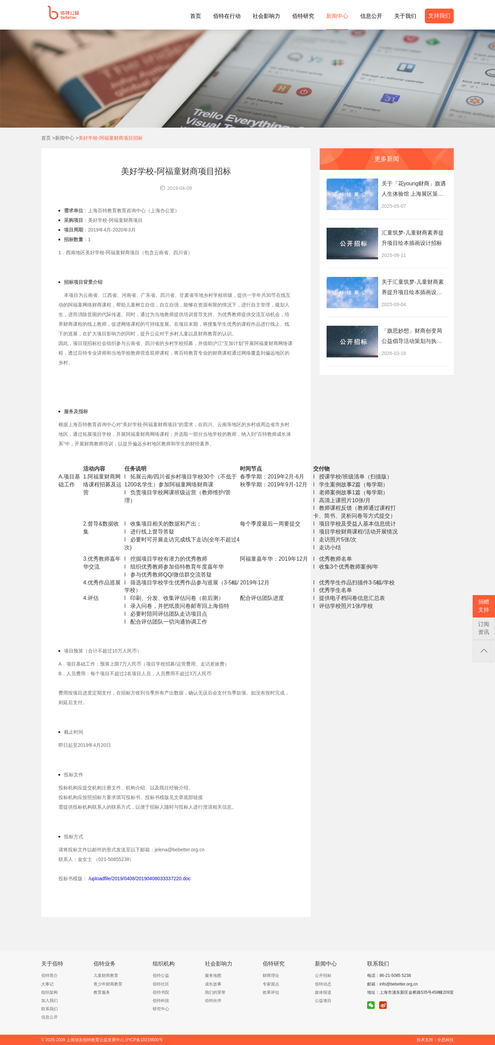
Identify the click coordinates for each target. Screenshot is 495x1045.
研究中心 (161, 1008)
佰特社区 (161, 984)
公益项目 (323, 1000)
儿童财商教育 (106, 975)
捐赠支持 (483, 606)
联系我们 (49, 1008)
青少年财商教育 (108, 984)
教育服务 (102, 992)
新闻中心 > (66, 138)
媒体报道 (323, 992)
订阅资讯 (483, 628)
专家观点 (271, 984)
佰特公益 (161, 975)
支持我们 (439, 16)
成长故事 (213, 984)
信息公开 (49, 1017)
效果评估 (271, 992)
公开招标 (323, 975)
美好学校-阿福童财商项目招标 (110, 138)
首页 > (48, 138)
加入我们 (49, 1000)
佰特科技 (161, 1000)
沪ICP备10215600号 (144, 1039)
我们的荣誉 (215, 992)
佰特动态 (323, 984)
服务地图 (213, 975)
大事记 (47, 984)
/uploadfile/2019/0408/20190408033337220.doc (140, 878)
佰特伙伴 (213, 1000)
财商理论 (271, 975)
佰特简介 (49, 975)
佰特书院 (161, 992)
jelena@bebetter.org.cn (180, 849)
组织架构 (49, 992)
